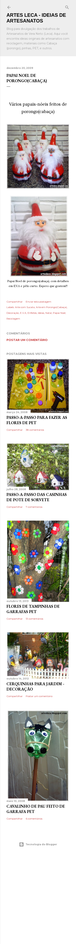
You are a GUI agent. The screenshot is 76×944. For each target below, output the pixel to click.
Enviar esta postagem (38, 301)
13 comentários (34, 618)
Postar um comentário (27, 340)
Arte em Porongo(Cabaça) (51, 307)
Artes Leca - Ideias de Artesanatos (36, 18)
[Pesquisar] (67, 6)
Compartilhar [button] (14, 301)
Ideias (41, 312)
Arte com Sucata (25, 307)
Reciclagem (13, 318)
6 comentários (34, 818)
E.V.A (23, 312)
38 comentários (35, 429)
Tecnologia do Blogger (38, 844)
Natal (48, 312)
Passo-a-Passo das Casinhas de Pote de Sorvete (36, 497)
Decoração (12, 312)
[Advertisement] (38, 895)
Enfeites (32, 312)
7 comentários (34, 506)
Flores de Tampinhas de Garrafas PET (33, 609)
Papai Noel (59, 312)
